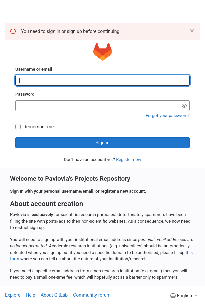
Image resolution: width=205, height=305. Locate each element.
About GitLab (54, 295)
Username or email (33, 69)
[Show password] (184, 105)
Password (24, 94)
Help (30, 295)
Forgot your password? (168, 115)
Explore (12, 295)
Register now (128, 159)
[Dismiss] (192, 31)
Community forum (92, 295)
